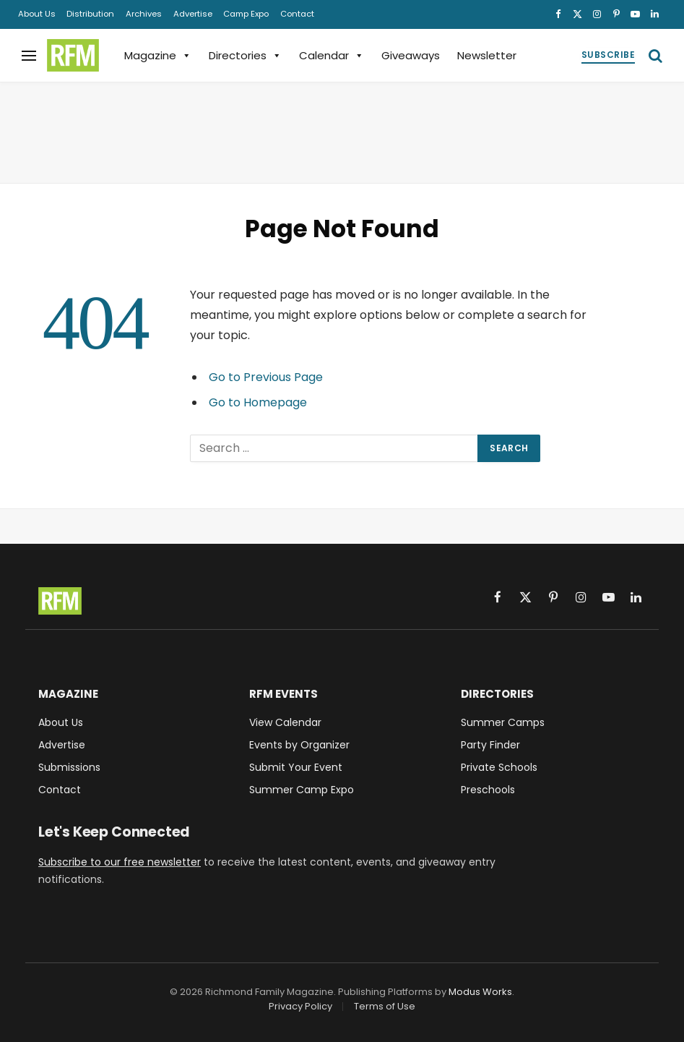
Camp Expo (246, 14)
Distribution (90, 14)
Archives (144, 14)
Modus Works (480, 992)
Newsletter (486, 55)
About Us (37, 14)
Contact (297, 14)
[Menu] (29, 55)
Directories (245, 55)
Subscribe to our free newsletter (119, 862)
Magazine (157, 55)
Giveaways (410, 55)
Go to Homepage (258, 402)
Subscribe (608, 54)
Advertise (192, 14)
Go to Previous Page (266, 377)
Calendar (331, 55)
